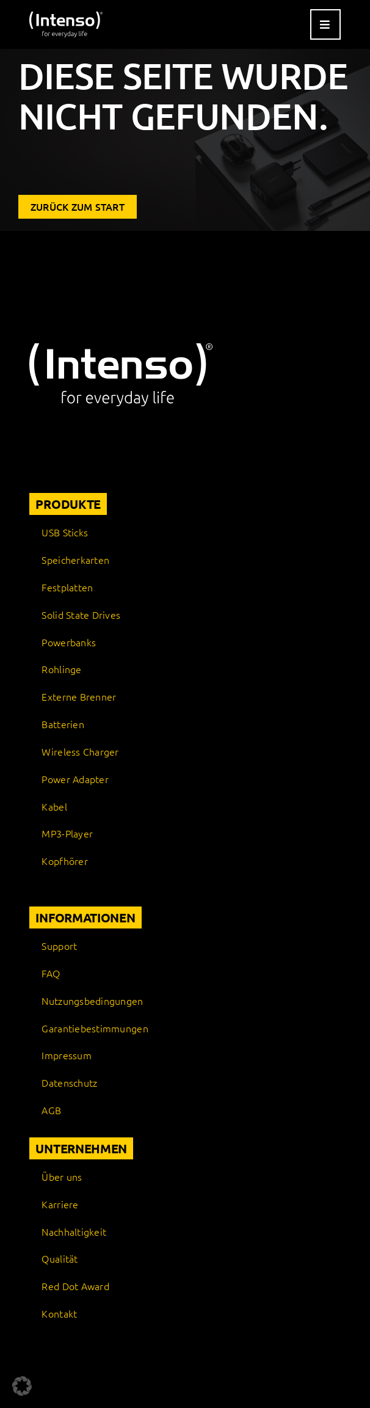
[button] (22, 1386)
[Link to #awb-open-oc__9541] (325, 24)
